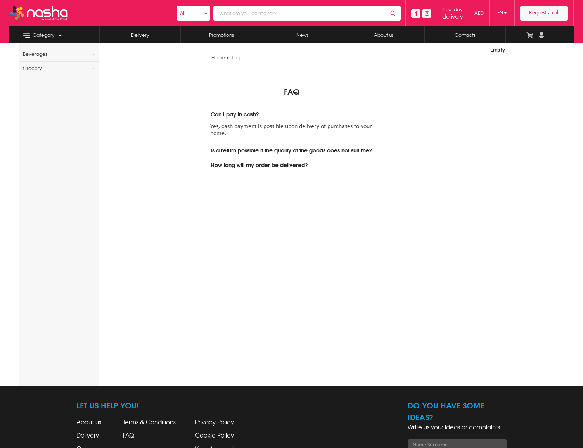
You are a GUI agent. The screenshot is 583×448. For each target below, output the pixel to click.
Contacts (465, 35)
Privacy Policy (214, 423)
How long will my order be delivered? (259, 165)
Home (220, 57)
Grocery (58, 68)
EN (502, 12)
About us (384, 35)
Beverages (58, 54)
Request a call (544, 13)
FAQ (128, 436)
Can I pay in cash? (235, 115)
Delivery (140, 35)
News (302, 35)
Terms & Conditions (149, 423)
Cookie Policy (214, 436)
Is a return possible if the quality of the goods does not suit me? (291, 151)
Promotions (221, 35)
